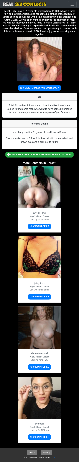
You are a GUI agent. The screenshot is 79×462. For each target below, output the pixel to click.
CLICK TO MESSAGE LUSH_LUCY (39, 87)
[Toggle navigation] (72, 4)
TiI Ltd (52, 457)
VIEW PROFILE (39, 226)
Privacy (46, 452)
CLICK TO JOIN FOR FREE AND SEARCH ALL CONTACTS (39, 154)
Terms (32, 452)
